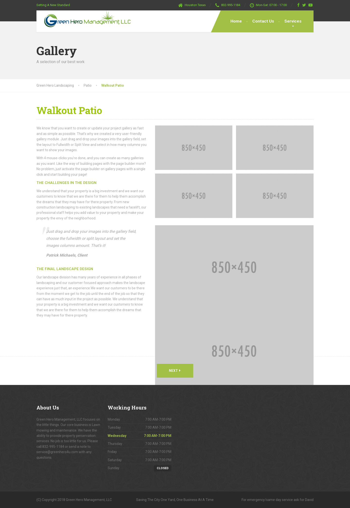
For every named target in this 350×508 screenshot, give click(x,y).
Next (175, 370)
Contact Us (263, 21)
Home (236, 21)
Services (292, 21)
